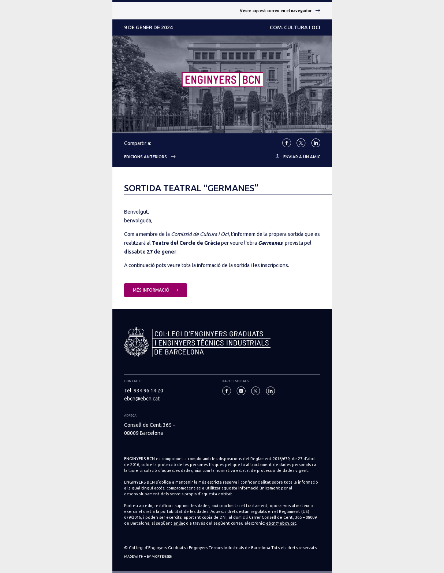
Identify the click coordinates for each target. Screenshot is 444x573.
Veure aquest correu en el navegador (280, 10)
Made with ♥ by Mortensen (148, 556)
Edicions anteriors (150, 157)
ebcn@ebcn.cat (142, 399)
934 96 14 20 (148, 390)
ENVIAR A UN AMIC (298, 156)
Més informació (155, 290)
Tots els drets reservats (294, 548)
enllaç (179, 523)
